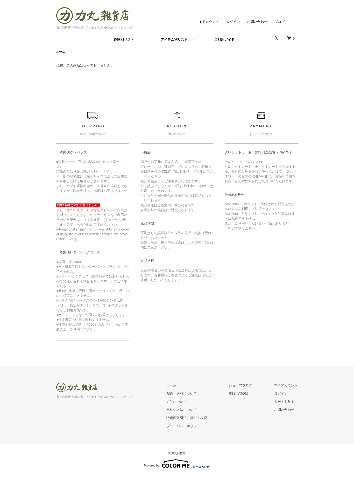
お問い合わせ (257, 22)
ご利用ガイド (224, 39)
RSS (232, 393)
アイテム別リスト (174, 39)
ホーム (60, 51)
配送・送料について (181, 393)
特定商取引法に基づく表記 (186, 418)
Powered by (177, 463)
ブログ (280, 22)
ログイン (233, 22)
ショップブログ (240, 385)
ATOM (243, 393)
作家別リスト (124, 39)
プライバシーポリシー (183, 426)
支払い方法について (181, 410)
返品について (176, 402)
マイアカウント (207, 22)
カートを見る (284, 402)
